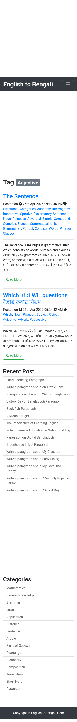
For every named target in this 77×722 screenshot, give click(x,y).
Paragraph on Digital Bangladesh (30, 437)
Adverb (23, 319)
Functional (10, 209)
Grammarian (12, 229)
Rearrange (13, 653)
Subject (42, 314)
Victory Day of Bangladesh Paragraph (33, 401)
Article (11, 638)
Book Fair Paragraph (21, 409)
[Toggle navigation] (68, 84)
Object (54, 314)
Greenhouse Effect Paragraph (27, 445)
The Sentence (20, 196)
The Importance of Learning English (32, 423)
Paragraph (13, 689)
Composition (15, 667)
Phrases (66, 229)
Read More (14, 279)
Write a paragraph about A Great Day (32, 490)
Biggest (23, 224)
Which (7, 314)
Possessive (38, 319)
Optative (26, 214)
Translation (14, 674)
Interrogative (61, 209)
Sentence (60, 214)
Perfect (28, 229)
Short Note (14, 681)
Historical (13, 624)
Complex (9, 224)
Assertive (44, 209)
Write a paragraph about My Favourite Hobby (33, 468)
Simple (47, 219)
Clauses (9, 233)
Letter (10, 610)
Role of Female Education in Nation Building (38, 430)
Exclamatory (42, 214)
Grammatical (39, 224)
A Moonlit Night (17, 416)
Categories (28, 209)
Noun (7, 219)
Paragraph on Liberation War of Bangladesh (38, 394)
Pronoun (29, 314)
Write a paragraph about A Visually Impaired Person (38, 480)
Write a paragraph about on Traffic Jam (34, 387)
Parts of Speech (18, 646)
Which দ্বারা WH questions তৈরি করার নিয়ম (35, 299)
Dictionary (13, 660)
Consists (41, 229)
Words (53, 229)
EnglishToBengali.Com (47, 713)
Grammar (13, 602)
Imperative (10, 214)
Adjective (19, 219)
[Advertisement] (38, 38)
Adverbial (34, 219)
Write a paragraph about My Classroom (34, 452)
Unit (53, 224)
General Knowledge (20, 595)
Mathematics (16, 588)
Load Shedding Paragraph (25, 380)
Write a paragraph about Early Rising (32, 459)
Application (14, 617)
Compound (62, 219)
